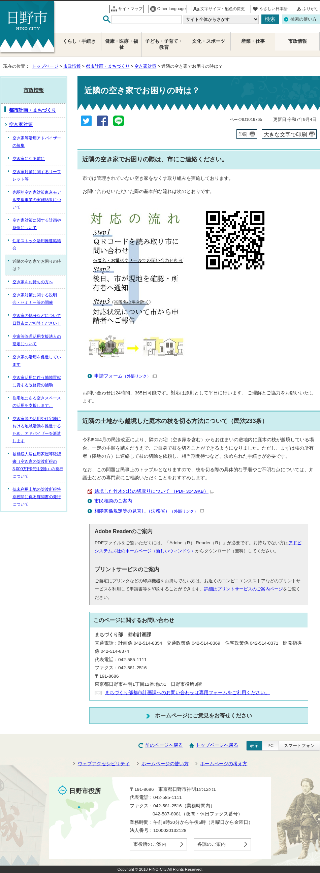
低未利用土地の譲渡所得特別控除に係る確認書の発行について (36, 497)
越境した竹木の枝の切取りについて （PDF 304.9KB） (154, 491)
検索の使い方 (303, 19)
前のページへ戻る (164, 745)
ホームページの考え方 (223, 763)
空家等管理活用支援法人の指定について (36, 340)
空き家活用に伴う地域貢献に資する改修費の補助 (36, 381)
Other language (171, 9)
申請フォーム (125, 376)
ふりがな (310, 9)
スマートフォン (299, 745)
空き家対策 (145, 66)
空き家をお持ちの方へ (32, 282)
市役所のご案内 (149, 844)
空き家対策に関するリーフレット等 (36, 175)
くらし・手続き (79, 41)
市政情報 (72, 66)
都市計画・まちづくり (108, 66)
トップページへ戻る (217, 745)
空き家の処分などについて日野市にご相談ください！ (36, 319)
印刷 (242, 134)
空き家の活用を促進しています (36, 361)
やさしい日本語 (273, 9)
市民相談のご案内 (113, 501)
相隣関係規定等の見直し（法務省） (149, 511)
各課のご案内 (211, 844)
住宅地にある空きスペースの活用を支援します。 (36, 402)
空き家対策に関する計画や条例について (36, 224)
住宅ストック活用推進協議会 (36, 244)
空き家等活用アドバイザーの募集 (36, 142)
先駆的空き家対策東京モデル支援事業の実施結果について (36, 199)
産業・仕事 (253, 41)
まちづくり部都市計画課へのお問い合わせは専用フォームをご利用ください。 (187, 692)
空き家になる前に (28, 158)
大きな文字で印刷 (285, 134)
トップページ (45, 66)
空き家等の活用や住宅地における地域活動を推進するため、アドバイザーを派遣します (36, 429)
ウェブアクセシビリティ (104, 763)
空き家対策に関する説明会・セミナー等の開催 (34, 299)
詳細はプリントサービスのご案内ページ (243, 588)
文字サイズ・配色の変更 (222, 9)
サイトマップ (130, 9)
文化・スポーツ (208, 41)
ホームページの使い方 (165, 763)
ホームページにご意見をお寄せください (203, 715)
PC (270, 745)
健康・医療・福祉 (121, 44)
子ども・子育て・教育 (164, 44)
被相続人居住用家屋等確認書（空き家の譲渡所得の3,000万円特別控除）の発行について (37, 465)
